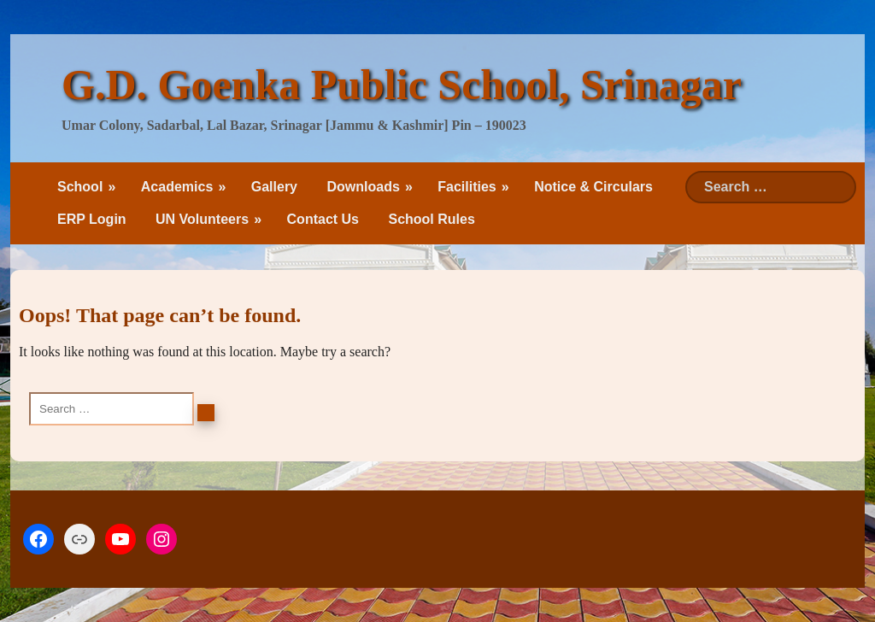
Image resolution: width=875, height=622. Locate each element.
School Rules (431, 219)
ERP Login (91, 219)
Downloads (362, 186)
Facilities (467, 186)
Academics (177, 186)
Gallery (274, 186)
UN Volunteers (202, 219)
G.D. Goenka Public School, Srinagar (402, 85)
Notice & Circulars (593, 186)
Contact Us (323, 219)
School (80, 186)
